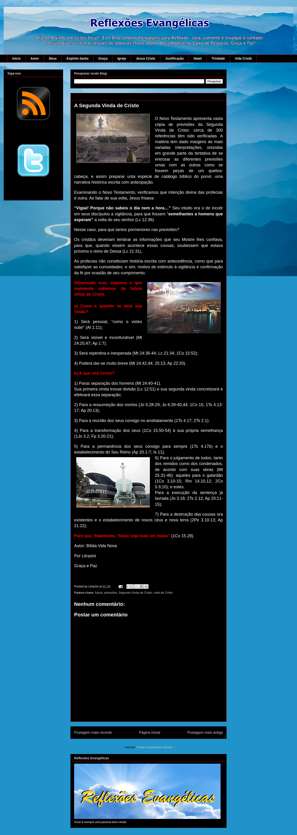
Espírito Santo (77, 58)
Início (16, 58)
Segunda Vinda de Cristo (135, 592)
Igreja (121, 58)
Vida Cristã (243, 58)
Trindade (218, 58)
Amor (35, 58)
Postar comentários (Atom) (154, 747)
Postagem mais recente (93, 732)
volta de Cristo (163, 592)
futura (98, 592)
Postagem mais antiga (205, 732)
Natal (197, 58)
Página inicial (149, 732)
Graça (103, 58)
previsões (110, 592)
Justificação (174, 58)
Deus (53, 58)
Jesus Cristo (145, 58)
